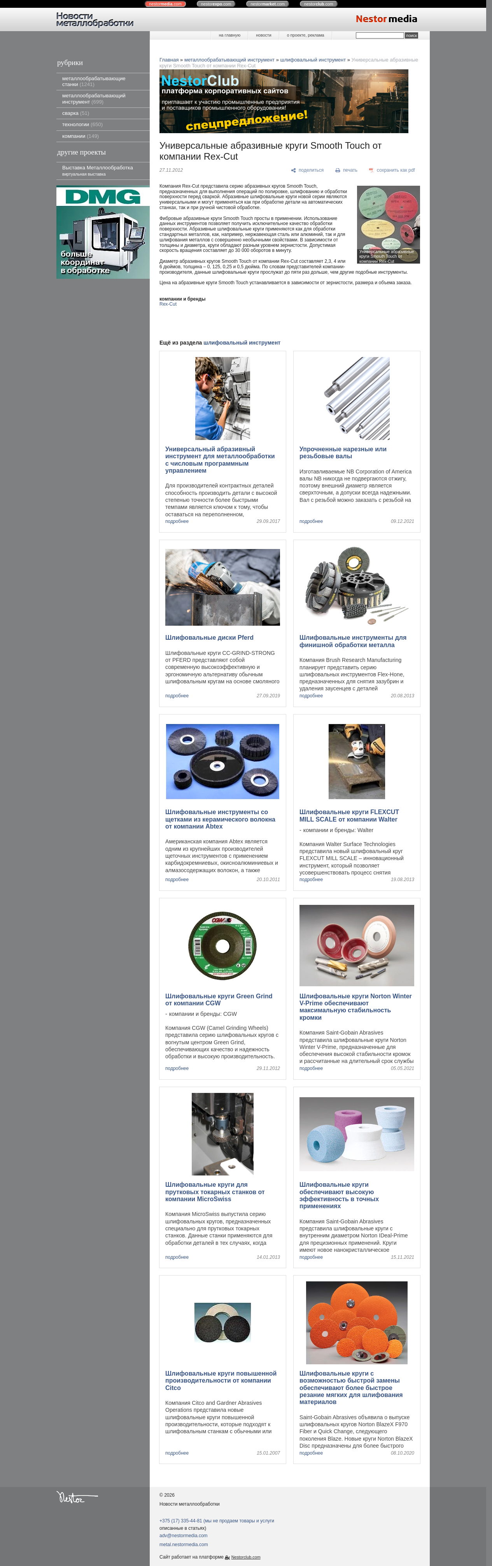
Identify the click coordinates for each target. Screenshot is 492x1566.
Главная (169, 60)
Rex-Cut (168, 304)
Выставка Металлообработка (97, 170)
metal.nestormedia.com (183, 1544)
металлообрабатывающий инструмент (94, 98)
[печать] (346, 170)
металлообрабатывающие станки (94, 81)
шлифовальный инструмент (313, 60)
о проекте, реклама (305, 35)
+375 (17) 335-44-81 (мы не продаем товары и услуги (216, 1521)
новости (263, 35)
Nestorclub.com (246, 1557)
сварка (75, 113)
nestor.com (165, 4)
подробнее (177, 521)
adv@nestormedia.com (183, 1535)
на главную (229, 35)
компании (80, 136)
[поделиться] (307, 170)
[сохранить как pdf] (392, 170)
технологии (82, 124)
